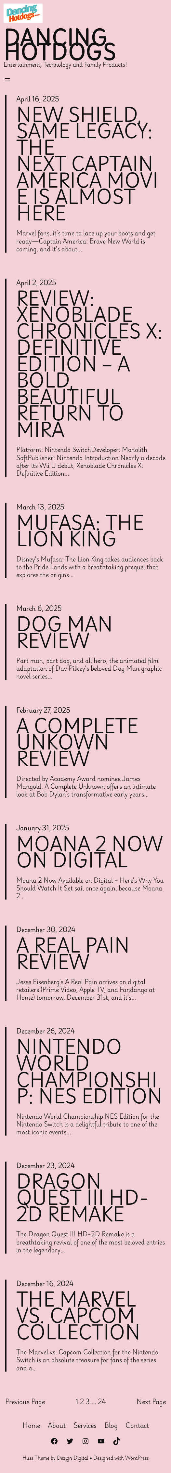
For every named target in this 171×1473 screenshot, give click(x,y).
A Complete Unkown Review (77, 742)
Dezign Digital (72, 1458)
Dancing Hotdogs (60, 45)
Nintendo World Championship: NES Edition (89, 1071)
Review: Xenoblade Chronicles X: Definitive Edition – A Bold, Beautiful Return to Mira (89, 364)
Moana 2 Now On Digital (89, 851)
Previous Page (25, 1402)
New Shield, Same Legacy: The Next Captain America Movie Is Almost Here (87, 163)
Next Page (151, 1402)
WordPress (137, 1458)
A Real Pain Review (73, 953)
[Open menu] (7, 80)
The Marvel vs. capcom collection (78, 1315)
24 (102, 1401)
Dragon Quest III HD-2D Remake (82, 1197)
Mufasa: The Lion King (80, 530)
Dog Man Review (64, 632)
